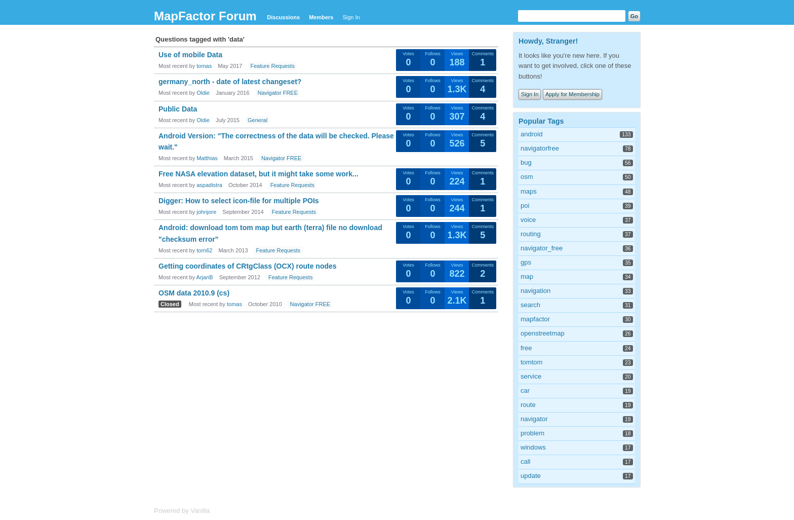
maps (529, 191)
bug (526, 162)
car (525, 390)
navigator (534, 419)
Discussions (283, 17)
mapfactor (535, 319)
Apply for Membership (572, 94)
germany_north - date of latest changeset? (229, 82)
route (528, 404)
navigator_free (542, 248)
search (530, 305)
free (526, 348)
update (531, 475)
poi (525, 205)
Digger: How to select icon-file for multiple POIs (238, 201)
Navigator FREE (278, 93)
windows (533, 447)
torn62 (204, 250)
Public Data (177, 109)
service (531, 376)
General (257, 120)
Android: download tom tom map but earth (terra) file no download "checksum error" (270, 233)
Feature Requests (272, 66)
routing (531, 234)
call (526, 461)
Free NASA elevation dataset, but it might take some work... (258, 174)
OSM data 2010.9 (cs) (193, 293)
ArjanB (204, 277)
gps (526, 262)
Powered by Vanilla (182, 510)
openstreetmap (543, 333)
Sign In (351, 17)
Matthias (207, 158)
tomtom (531, 362)
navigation (535, 290)
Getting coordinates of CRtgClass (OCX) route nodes (247, 266)
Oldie (203, 93)
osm (527, 176)
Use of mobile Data (190, 55)
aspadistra (209, 185)
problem (532, 433)
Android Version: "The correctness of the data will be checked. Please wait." (276, 141)
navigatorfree (540, 148)
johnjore (206, 212)
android (531, 134)
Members (321, 17)
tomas (204, 66)
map (527, 276)
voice (528, 220)
